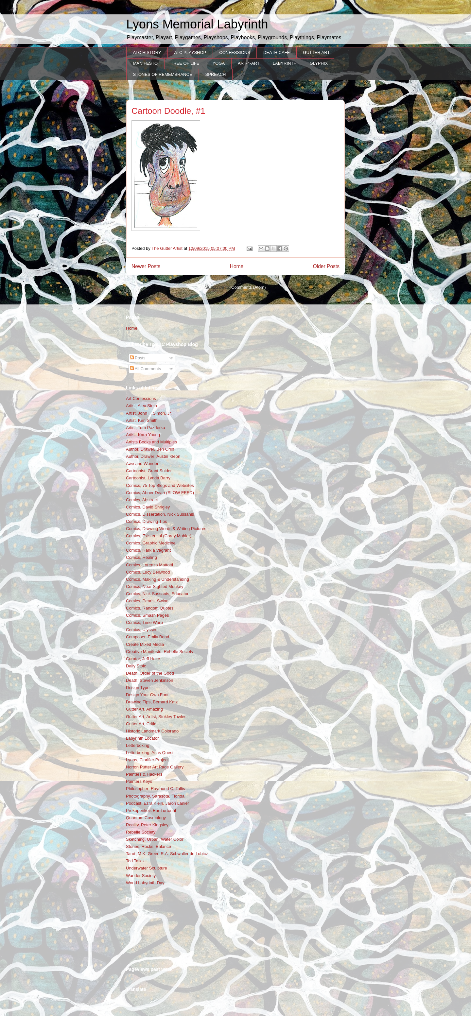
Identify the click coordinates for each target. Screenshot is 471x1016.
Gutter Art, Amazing (144, 709)
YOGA (219, 63)
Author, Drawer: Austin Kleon (153, 456)
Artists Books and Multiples (151, 441)
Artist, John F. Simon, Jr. (149, 413)
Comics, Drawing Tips (146, 521)
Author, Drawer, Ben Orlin (150, 449)
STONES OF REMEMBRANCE (162, 74)
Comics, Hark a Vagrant (148, 550)
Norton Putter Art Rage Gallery (154, 767)
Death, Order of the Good (150, 673)
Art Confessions (141, 398)
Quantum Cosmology (146, 817)
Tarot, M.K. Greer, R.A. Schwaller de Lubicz (167, 853)
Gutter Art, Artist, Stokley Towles (156, 716)
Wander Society (141, 875)
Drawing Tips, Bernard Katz (152, 701)
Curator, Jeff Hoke (143, 658)
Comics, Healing (141, 557)
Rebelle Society (140, 832)
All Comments (145, 368)
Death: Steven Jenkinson (149, 680)
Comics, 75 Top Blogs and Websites (160, 485)
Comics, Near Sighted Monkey (154, 586)
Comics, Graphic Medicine (151, 543)
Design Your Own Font (147, 694)
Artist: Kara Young (143, 434)
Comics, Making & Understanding (157, 579)
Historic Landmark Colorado (152, 731)
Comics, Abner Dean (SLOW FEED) (160, 492)
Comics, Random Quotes (149, 608)
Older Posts (326, 266)
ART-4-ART (249, 63)
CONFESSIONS (234, 52)
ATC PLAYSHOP (190, 52)
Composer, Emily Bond (147, 636)
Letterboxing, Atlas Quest (149, 752)
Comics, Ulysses (141, 629)
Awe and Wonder (142, 463)
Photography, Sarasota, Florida (155, 796)
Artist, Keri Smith (142, 420)
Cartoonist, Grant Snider (149, 470)
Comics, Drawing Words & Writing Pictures (166, 528)
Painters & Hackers (144, 774)
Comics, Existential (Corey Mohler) (158, 535)
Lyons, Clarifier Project (147, 759)
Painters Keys (139, 781)
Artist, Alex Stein (141, 405)
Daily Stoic (136, 665)
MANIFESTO (145, 63)
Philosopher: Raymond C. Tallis (155, 788)
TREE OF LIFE (185, 63)
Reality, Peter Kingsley (147, 824)
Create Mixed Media (145, 644)
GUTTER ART (316, 52)
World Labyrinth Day (145, 882)
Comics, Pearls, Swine (147, 600)
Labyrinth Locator (142, 738)
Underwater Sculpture (146, 868)
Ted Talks (135, 860)
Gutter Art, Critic (141, 723)
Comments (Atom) (248, 287)
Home (237, 266)
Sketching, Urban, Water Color (154, 839)
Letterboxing (137, 745)
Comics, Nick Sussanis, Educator (157, 593)
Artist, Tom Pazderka (145, 427)
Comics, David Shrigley (148, 507)
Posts (138, 357)
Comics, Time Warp (144, 622)
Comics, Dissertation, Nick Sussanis (160, 514)
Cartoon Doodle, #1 (168, 111)
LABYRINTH (285, 63)
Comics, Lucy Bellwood (148, 572)
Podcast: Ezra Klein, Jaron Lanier (157, 803)
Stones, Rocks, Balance (148, 846)
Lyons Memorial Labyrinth (197, 24)
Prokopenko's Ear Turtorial (151, 810)
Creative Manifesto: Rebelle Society (159, 651)
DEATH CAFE (276, 52)
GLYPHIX (319, 63)
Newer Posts (145, 266)
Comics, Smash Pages (147, 615)
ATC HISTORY (147, 52)
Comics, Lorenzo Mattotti (149, 564)
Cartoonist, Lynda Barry (148, 477)
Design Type (137, 687)
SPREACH (215, 74)
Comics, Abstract (142, 499)
